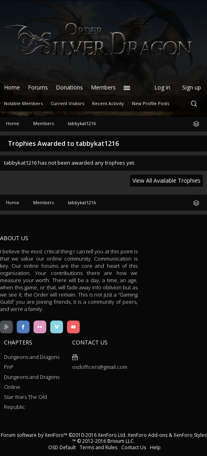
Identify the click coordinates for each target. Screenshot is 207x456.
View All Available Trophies (166, 180)
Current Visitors (67, 103)
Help (155, 447)
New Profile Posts (150, 103)
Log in (162, 87)
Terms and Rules (98, 447)
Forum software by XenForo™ (63, 435)
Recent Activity (108, 103)
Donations (69, 87)
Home (12, 87)
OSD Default (62, 447)
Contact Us (133, 447)
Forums (38, 87)
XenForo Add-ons (148, 435)
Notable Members (23, 103)
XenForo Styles (190, 435)
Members (103, 87)
